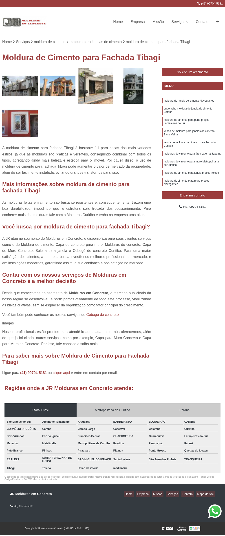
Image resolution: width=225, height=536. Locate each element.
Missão (158, 22)
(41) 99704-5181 (210, 3)
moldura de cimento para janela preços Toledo (191, 182)
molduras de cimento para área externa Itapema (192, 160)
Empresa (137, 22)
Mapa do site (206, 494)
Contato (202, 22)
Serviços (178, 22)
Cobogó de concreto (102, 315)
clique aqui (61, 373)
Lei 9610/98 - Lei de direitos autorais (38, 480)
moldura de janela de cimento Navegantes (189, 101)
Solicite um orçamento (192, 73)
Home (118, 22)
